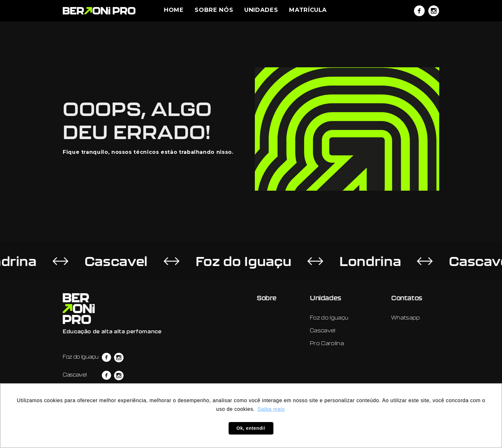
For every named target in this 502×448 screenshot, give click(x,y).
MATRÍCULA (308, 9)
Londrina (351, 261)
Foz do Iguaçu (224, 261)
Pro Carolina (327, 343)
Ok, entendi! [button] (251, 428)
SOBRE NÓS (214, 9)
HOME (174, 9)
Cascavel (96, 261)
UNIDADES (261, 9)
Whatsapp (405, 317)
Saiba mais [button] (271, 409)
